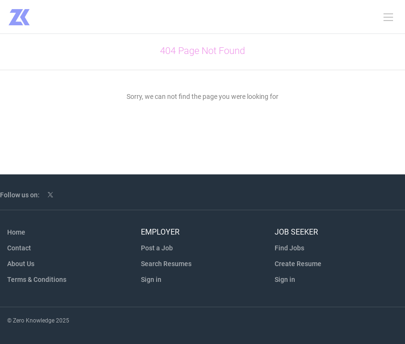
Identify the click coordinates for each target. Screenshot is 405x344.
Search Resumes (166, 264)
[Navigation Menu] (388, 17)
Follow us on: (20, 195)
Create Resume (298, 264)
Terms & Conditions (36, 279)
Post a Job (157, 248)
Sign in (151, 279)
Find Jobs (289, 248)
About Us (20, 264)
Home (16, 232)
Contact (19, 248)
